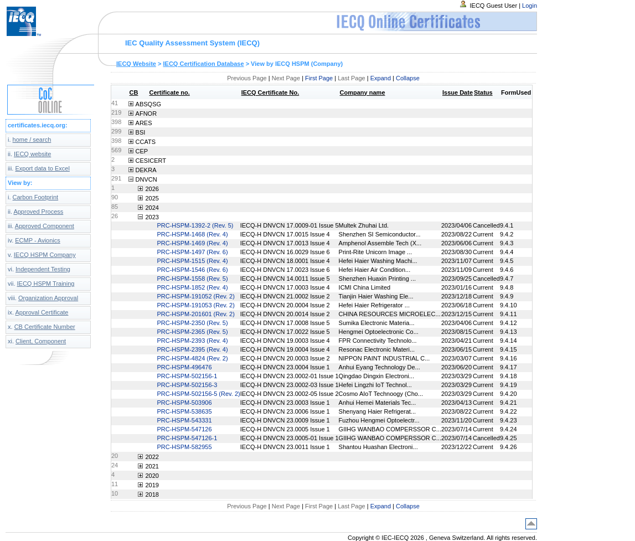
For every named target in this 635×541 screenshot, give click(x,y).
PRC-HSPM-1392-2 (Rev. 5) (195, 225)
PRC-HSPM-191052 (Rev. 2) (195, 296)
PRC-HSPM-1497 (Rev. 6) (192, 252)
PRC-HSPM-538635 (184, 411)
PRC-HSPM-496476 (184, 367)
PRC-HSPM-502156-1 (187, 376)
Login (529, 5)
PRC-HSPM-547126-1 (187, 438)
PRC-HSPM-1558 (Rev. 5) (192, 278)
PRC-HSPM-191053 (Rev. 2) (195, 305)
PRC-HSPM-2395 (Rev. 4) (192, 349)
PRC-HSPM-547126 (184, 429)
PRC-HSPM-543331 (184, 420)
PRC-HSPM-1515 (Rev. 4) (192, 260)
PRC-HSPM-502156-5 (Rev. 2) (198, 393)
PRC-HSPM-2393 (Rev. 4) (192, 340)
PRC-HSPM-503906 (184, 402)
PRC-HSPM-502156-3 (187, 385)
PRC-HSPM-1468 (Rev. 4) (192, 234)
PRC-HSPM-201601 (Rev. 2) (195, 314)
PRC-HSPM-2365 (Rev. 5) (192, 331)
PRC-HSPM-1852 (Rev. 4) (192, 287)
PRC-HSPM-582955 (184, 447)
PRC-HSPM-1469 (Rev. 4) (192, 243)
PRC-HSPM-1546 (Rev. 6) (192, 269)
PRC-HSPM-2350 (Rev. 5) (192, 323)
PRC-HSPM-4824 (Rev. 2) (192, 358)
